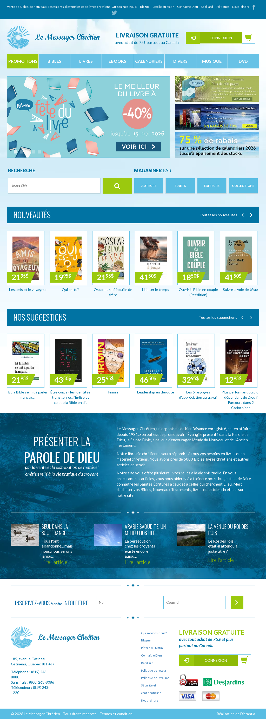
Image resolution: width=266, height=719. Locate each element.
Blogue (145, 6)
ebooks (117, 61)
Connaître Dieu (187, 6)
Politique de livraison (155, 677)
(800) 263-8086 (41, 682)
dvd (243, 61)
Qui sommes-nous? (124, 6)
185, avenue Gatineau (28, 659)
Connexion (221, 38)
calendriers (149, 61)
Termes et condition (115, 713)
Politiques (222, 6)
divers (180, 61)
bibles (54, 61)
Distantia (247, 713)
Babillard (207, 6)
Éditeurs (212, 186)
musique (212, 61)
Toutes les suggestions (218, 317)
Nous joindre (241, 6)
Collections (243, 186)
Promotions (22, 61)
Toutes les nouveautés (218, 215)
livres (86, 61)
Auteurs (148, 186)
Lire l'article (54, 562)
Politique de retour (154, 670)
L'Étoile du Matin (163, 6)
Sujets (180, 186)
